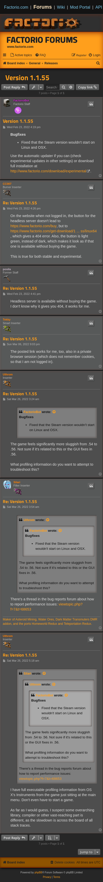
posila (7, 269)
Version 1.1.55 (27, 77)
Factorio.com (16, 7)
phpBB (38, 872)
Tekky (6, 319)
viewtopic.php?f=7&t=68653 (40, 779)
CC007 (7, 183)
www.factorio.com (20, 47)
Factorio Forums (42, 39)
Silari (16, 482)
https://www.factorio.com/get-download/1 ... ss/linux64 (53, 231)
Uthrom (8, 374)
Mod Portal (80, 7)
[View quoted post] (54, 412)
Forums (42, 7)
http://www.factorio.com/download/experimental (48, 171)
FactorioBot (21, 100)
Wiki (61, 7)
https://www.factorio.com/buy (33, 226)
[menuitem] (21, 55)
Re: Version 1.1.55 (20, 203)
